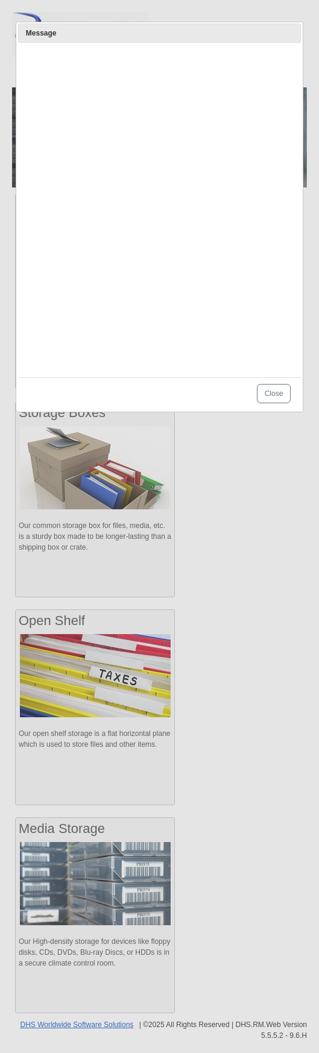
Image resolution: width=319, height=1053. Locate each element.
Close (274, 393)
